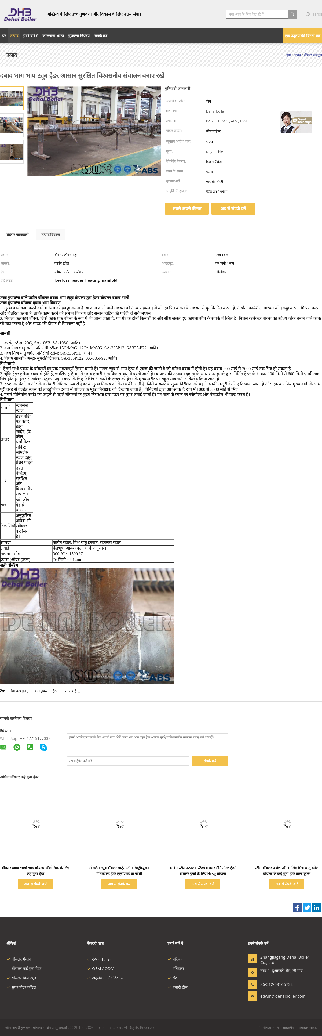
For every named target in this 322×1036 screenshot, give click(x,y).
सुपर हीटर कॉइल (21, 987)
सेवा (172, 977)
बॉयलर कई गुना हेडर (23, 968)
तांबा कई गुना (18, 690)
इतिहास (175, 968)
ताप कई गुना (74, 690)
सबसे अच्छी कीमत (187, 208)
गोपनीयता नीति (268, 1027)
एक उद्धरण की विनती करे (302, 35)
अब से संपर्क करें (233, 208)
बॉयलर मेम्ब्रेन (18, 959)
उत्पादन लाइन (99, 959)
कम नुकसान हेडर (46, 690)
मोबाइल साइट (307, 1027)
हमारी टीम (177, 987)
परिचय (175, 959)
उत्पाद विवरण (50, 234)
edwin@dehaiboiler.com (277, 996)
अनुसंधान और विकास (105, 977)
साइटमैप (288, 1027)
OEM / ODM (100, 968)
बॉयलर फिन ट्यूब (21, 977)
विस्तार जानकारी (17, 234)
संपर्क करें (210, 760)
